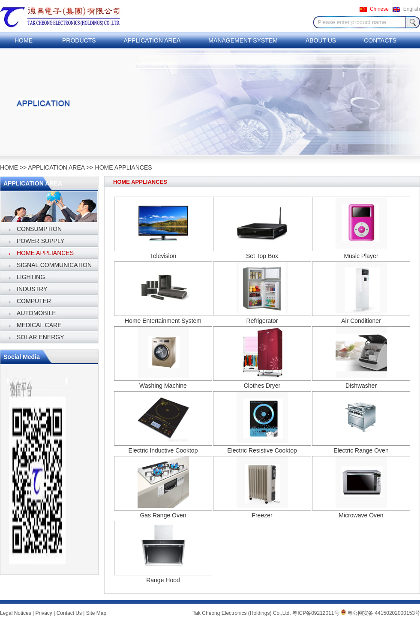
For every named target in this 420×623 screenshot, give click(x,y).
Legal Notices (15, 613)
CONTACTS (380, 40)
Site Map (96, 613)
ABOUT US (321, 40)
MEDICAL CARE (39, 325)
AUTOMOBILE (36, 313)
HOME (24, 40)
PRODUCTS (79, 40)
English (411, 9)
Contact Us (69, 613)
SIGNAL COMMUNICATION (54, 264)
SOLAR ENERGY (40, 337)
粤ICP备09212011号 (315, 613)
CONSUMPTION (39, 228)
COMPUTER (34, 301)
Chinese (379, 9)
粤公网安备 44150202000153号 (380, 613)
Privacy (44, 613)
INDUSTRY (32, 289)
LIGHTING (31, 277)
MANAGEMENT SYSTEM (243, 40)
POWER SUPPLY (40, 240)
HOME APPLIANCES (123, 167)
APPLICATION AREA (152, 40)
